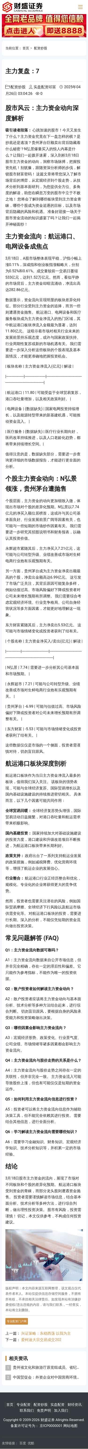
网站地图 (70, 1426)
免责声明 (44, 1410)
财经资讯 (75, 1405)
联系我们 (27, 1410)
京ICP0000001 (51, 1426)
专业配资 (23, 1405)
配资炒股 (40, 48)
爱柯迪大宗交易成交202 (41, 1340)
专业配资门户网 (17, 1321)
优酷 (31, 1443)
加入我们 (61, 1410)
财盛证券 (48, 1420)
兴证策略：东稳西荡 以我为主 (46, 1333)
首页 (26, 48)
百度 (22, 1443)
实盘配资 (57, 1405)
